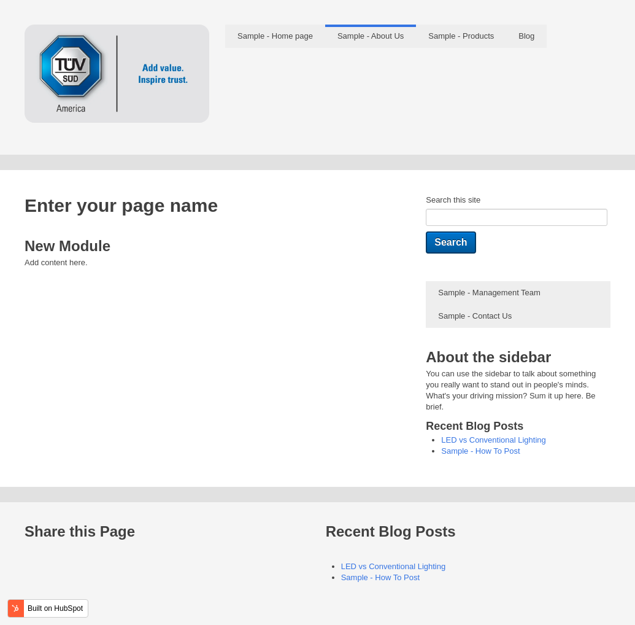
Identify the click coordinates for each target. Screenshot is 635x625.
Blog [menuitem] (526, 36)
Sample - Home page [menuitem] (275, 36)
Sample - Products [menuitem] (461, 36)
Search (450, 242)
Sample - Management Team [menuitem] (489, 292)
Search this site (453, 199)
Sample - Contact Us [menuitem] (475, 315)
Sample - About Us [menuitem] (370, 36)
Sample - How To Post (480, 451)
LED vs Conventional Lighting (493, 439)
